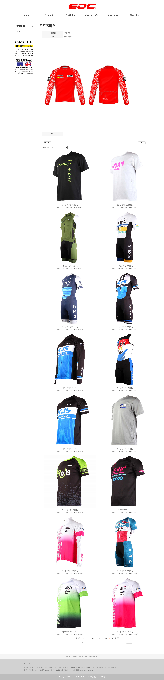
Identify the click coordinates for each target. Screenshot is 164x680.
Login (132, 4)
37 (102, 638)
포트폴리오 (19, 32)
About (27, 15)
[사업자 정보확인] (55, 670)
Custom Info (91, 15)
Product (48, 15)
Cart (143, 4)
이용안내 (68, 656)
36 (99, 638)
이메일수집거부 (93, 656)
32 (86, 638)
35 (96, 638)
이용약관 (74, 656)
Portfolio (70, 15)
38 (106, 638)
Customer (113, 15)
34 (93, 638)
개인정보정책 (83, 656)
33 (89, 638)
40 (112, 638)
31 (83, 638)
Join (138, 4)
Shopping (134, 15)
